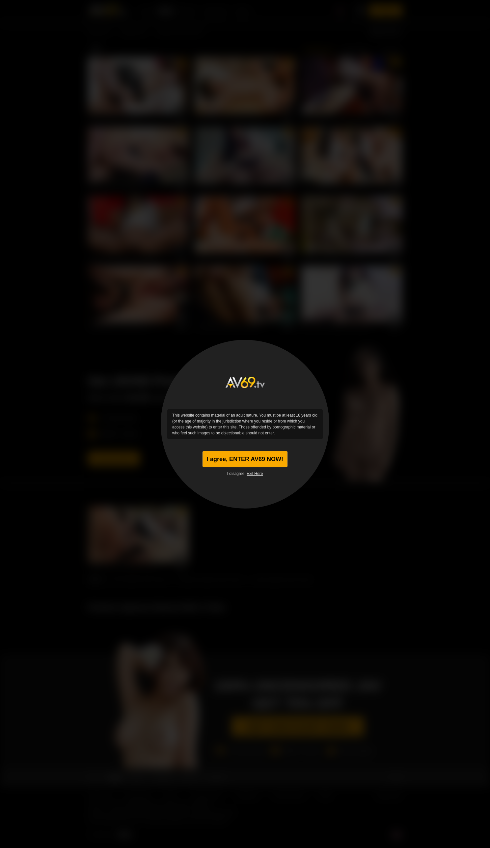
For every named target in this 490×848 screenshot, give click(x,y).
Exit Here (255, 473)
